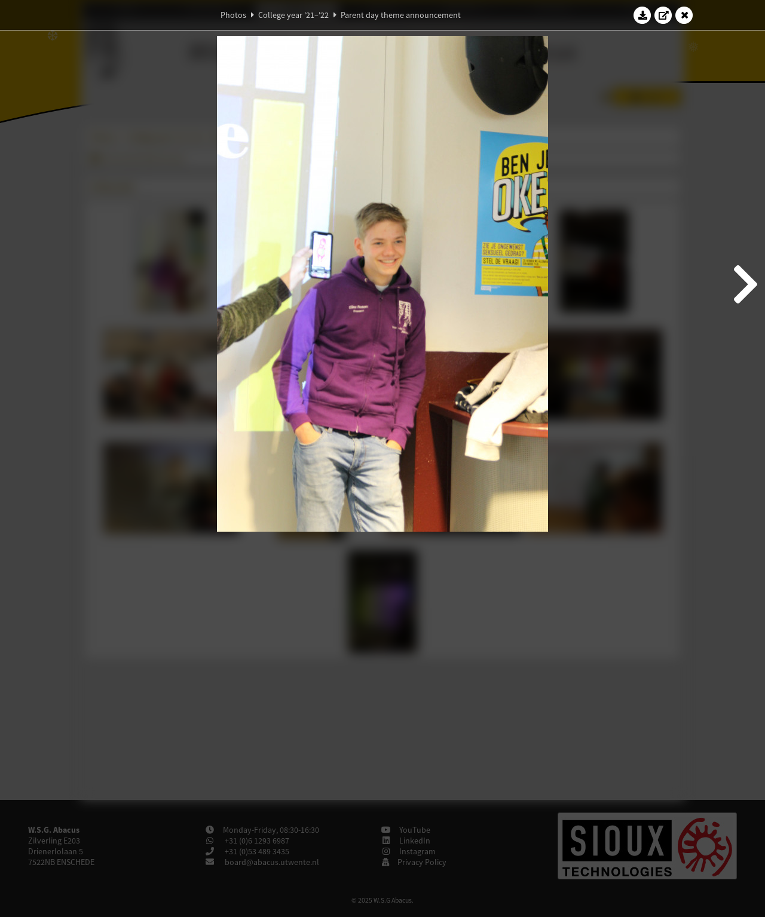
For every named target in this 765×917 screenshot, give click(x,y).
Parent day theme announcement (401, 15)
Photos (233, 15)
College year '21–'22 (293, 15)
